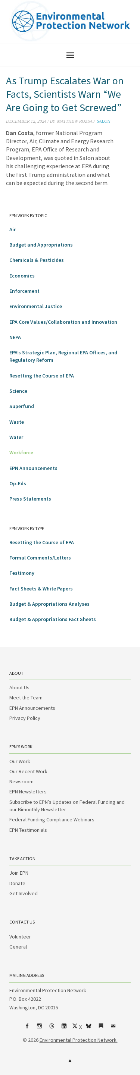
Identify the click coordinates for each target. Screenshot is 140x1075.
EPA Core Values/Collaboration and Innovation (63, 322)
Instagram (39, 1028)
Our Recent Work (28, 771)
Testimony (21, 573)
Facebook (26, 1028)
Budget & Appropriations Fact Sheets (52, 619)
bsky (88, 1028)
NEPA (15, 337)
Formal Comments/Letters (40, 557)
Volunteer (20, 936)
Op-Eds (17, 483)
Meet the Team (26, 697)
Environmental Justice (35, 306)
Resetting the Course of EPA (41, 375)
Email (113, 1028)
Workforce (21, 452)
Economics (22, 275)
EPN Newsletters (28, 791)
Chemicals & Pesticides (36, 260)
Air (12, 229)
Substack (100, 1028)
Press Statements (30, 498)
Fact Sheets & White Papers (41, 588)
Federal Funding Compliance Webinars (51, 819)
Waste (16, 422)
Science (18, 391)
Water (16, 437)
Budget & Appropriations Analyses (49, 604)
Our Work (19, 761)
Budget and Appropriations (41, 244)
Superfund (21, 406)
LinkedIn (63, 1028)
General (18, 946)
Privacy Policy (24, 718)
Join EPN (18, 872)
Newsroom (21, 781)
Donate (17, 883)
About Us (19, 687)
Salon (104, 121)
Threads (51, 1028)
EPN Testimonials (28, 830)
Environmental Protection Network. (79, 1040)
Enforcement (24, 291)
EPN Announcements (33, 468)
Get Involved (23, 893)
